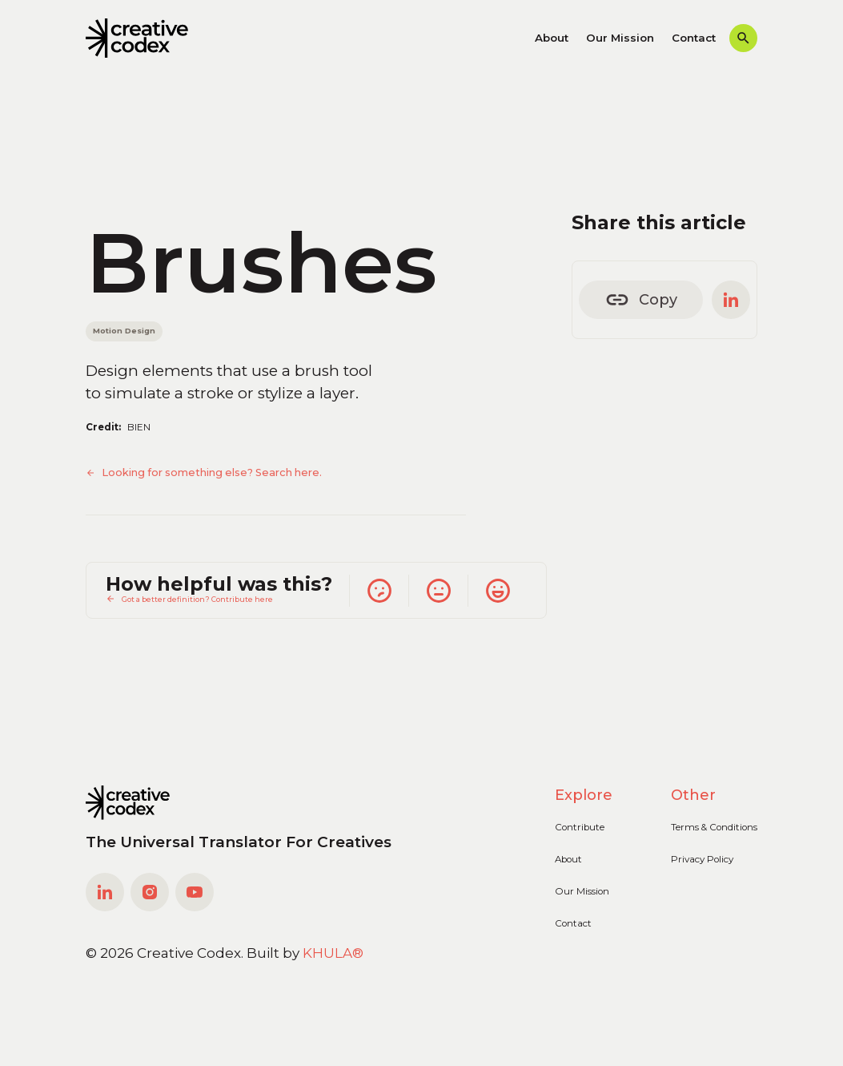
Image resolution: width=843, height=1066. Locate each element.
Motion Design (124, 330)
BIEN (139, 427)
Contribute (579, 827)
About (551, 37)
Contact (694, 37)
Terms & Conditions (714, 827)
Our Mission (620, 37)
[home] (137, 38)
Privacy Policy (702, 859)
